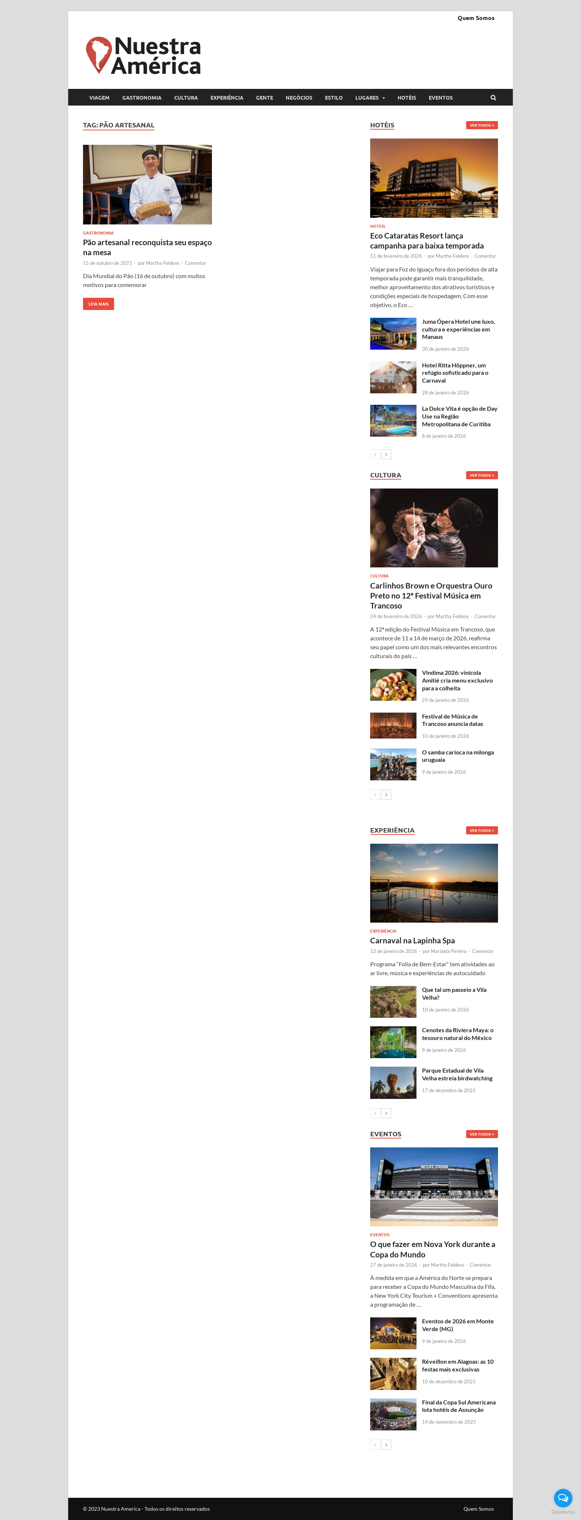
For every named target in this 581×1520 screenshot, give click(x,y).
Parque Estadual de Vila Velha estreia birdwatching (457, 1074)
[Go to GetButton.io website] (563, 1512)
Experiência (226, 97)
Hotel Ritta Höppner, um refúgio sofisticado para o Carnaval (455, 372)
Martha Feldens (162, 263)
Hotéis (407, 97)
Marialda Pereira (449, 951)
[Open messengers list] (563, 1498)
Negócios (299, 97)
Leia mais (96, 302)
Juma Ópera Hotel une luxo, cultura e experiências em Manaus (458, 329)
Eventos (441, 97)
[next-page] (386, 454)
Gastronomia (142, 97)
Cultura (186, 97)
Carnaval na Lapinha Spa (412, 940)
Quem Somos (476, 17)
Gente (264, 97)
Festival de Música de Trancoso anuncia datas (452, 720)
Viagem (99, 97)
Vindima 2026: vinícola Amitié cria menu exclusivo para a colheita (457, 680)
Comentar (195, 263)
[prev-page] (375, 454)
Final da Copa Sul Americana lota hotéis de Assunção (459, 1406)
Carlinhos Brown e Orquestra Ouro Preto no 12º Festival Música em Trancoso (431, 595)
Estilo (334, 97)
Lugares (367, 97)
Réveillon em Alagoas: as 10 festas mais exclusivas (458, 1365)
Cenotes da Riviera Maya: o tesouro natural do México (458, 1033)
